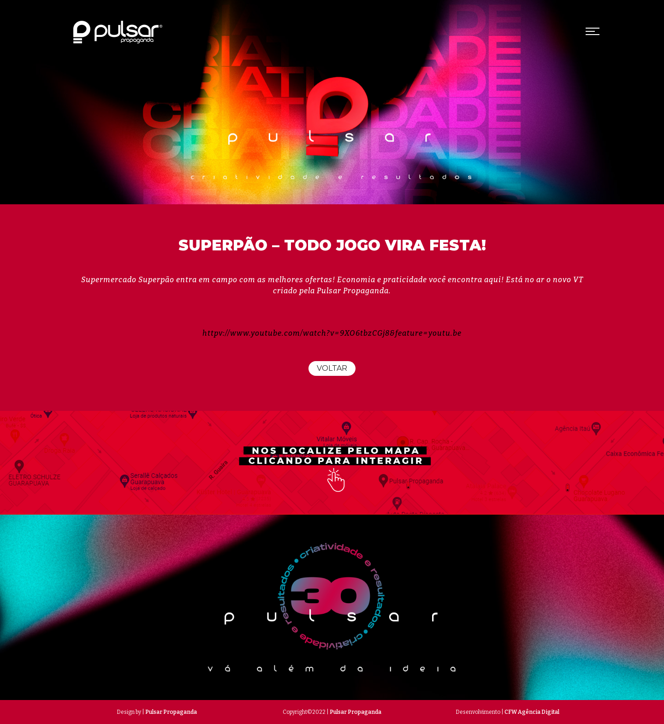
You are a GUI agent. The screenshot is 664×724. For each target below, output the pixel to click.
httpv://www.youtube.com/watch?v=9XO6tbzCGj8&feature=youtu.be (332, 333)
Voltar (332, 368)
